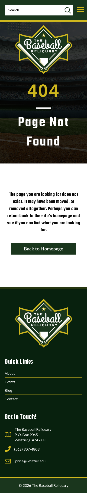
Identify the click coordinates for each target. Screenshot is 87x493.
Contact (11, 399)
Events (10, 382)
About (10, 373)
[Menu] (80, 10)
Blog (8, 390)
